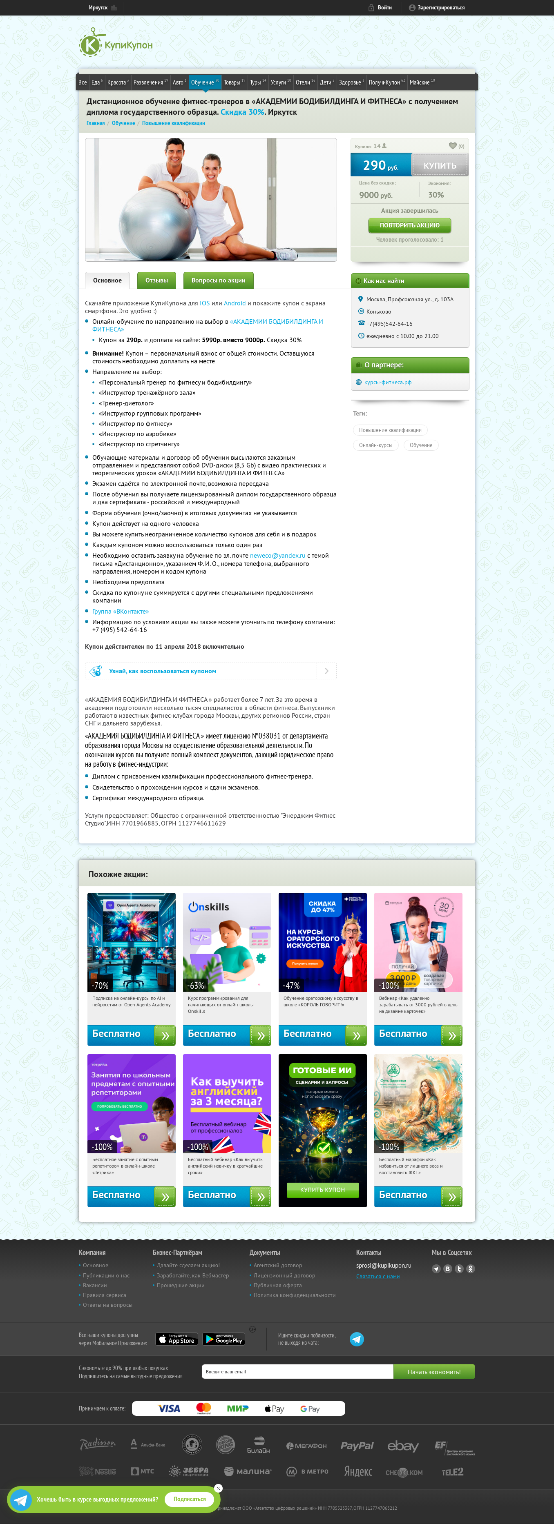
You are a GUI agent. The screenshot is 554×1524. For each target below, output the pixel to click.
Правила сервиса (104, 1295)
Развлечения (151, 81)
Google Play (223, 1339)
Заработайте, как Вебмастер (193, 1275)
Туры (258, 81)
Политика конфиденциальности (295, 1295)
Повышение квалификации (390, 430)
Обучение (205, 81)
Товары (235, 81)
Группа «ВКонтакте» (120, 611)
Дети (327, 81)
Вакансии (95, 1285)
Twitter (459, 1268)
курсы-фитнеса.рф (388, 382)
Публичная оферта (278, 1285)
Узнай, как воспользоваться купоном (163, 671)
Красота (118, 81)
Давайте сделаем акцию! (188, 1265)
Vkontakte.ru (447, 1268)
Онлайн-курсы (376, 445)
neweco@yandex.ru (278, 555)
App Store (176, 1339)
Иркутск (98, 7)
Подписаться (190, 1499)
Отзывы (156, 280)
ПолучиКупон (387, 81)
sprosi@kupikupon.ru (383, 1265)
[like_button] (453, 146)
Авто (180, 81)
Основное (107, 280)
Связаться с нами (378, 1276)
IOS (206, 303)
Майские (422, 81)
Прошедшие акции (181, 1285)
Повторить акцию (410, 225)
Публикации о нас (106, 1275)
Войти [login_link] (385, 7)
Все (82, 82)
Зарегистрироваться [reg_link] (441, 7)
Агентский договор (278, 1265)
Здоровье (351, 81)
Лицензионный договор (284, 1275)
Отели (305, 81)
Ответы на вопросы (107, 1304)
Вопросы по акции (219, 280)
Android (236, 303)
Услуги (281, 81)
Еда (97, 81)
